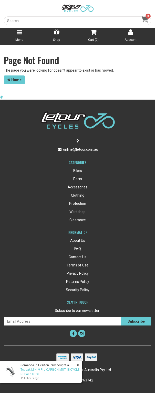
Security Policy (77, 290)
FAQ (77, 249)
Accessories (77, 187)
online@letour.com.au (80, 149)
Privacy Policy (78, 273)
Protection (77, 204)
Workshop (77, 212)
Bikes (77, 171)
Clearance (77, 220)
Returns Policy (77, 282)
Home (14, 80)
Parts (77, 179)
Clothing (77, 195)
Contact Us (77, 257)
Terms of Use (77, 265)
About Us (77, 240)
